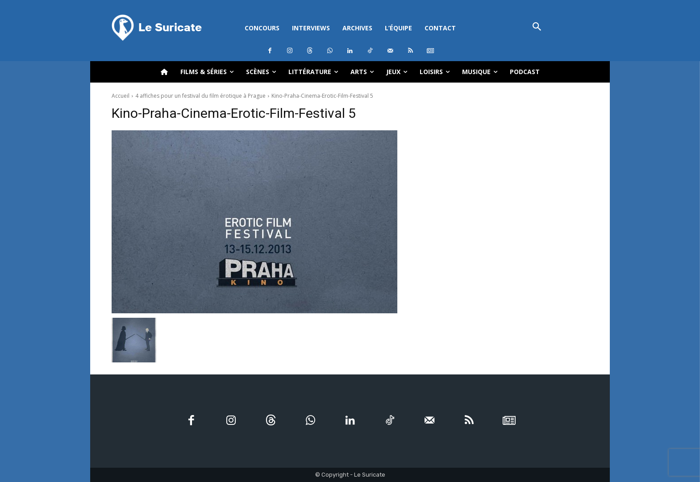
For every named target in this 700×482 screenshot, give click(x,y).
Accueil (120, 96)
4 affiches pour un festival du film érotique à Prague (200, 96)
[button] (536, 27)
